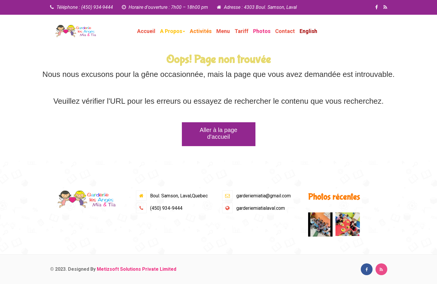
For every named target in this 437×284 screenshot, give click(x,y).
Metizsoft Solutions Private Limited (136, 269)
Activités (201, 31)
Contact (285, 31)
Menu (223, 31)
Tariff (241, 31)
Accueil (146, 31)
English (308, 31)
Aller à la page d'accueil (218, 133)
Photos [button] (261, 31)
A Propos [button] (172, 31)
